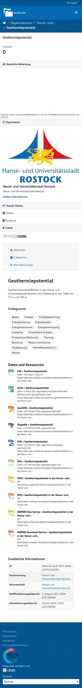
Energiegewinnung (49, 317)
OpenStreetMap (64, 114)
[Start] (4, 23)
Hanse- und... (46, 23)
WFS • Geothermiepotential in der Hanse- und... (43, 495)
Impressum (9, 640)
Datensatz (17, 250)
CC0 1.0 (7, 236)
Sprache (7, 676)
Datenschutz (9, 636)
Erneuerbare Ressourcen (25, 337)
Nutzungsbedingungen (15, 645)
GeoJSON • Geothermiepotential (35, 408)
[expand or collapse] (76, 12)
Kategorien (18, 257)
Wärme (16, 352)
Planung (49, 337)
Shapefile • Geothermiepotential (35, 424)
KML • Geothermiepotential (32, 441)
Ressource (17, 342)
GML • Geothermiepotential (32, 461)
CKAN (9, 670)
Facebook (9, 220)
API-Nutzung (10, 631)
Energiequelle (43, 322)
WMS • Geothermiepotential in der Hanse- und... (43, 478)
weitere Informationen (15, 196)
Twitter (8, 213)
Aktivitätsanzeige (21, 264)
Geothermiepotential (21, 27)
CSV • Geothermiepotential (32, 371)
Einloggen (72, 2)
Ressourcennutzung (39, 342)
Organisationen (21, 23)
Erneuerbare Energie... (41, 332)
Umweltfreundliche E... (45, 347)
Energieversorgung (48, 327)
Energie (29, 317)
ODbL (73, 114)
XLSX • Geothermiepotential (33, 388)
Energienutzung (21, 322)
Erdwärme (17, 332)
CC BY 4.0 (42, 114)
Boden (15, 317)
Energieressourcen (22, 327)
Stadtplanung (19, 347)
